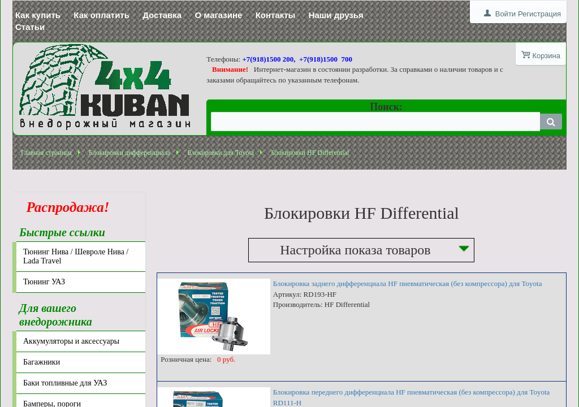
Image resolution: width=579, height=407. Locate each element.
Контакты (276, 15)
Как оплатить (101, 15)
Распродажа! (64, 207)
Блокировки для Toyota (220, 153)
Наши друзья (336, 15)
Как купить (38, 15)
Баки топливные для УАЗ (65, 383)
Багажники (41, 362)
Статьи (30, 27)
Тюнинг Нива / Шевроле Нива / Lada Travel (75, 256)
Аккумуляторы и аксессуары (71, 341)
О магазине (218, 15)
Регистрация (539, 14)
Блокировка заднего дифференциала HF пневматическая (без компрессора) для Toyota (407, 283)
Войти (505, 14)
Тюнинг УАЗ (44, 282)
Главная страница (46, 153)
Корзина (546, 55)
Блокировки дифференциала (130, 153)
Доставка (162, 15)
